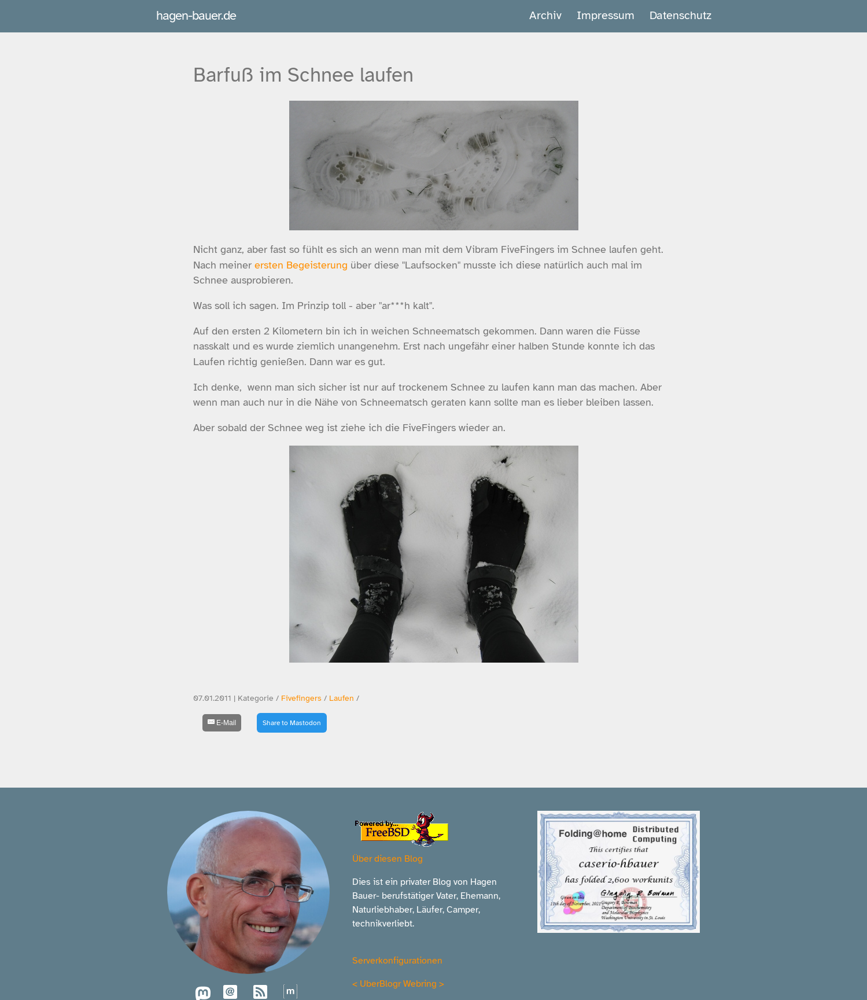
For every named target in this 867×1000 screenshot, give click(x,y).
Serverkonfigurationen (397, 960)
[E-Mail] (222, 722)
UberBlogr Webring (398, 984)
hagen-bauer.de (196, 15)
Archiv (545, 15)
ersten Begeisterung (301, 265)
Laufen (341, 698)
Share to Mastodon (292, 723)
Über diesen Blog (387, 859)
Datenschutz (680, 15)
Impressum (605, 15)
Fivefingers (301, 698)
